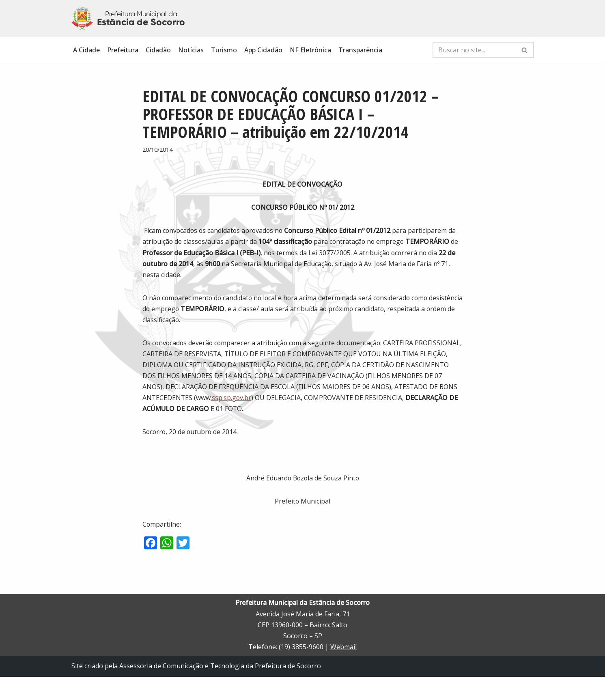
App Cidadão (263, 49)
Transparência (360, 49)
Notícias (191, 49)
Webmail (343, 648)
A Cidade (86, 49)
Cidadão (158, 49)
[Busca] (474, 50)
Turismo (224, 49)
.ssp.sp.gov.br (297, 398)
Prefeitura (122, 49)
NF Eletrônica (310, 49)
